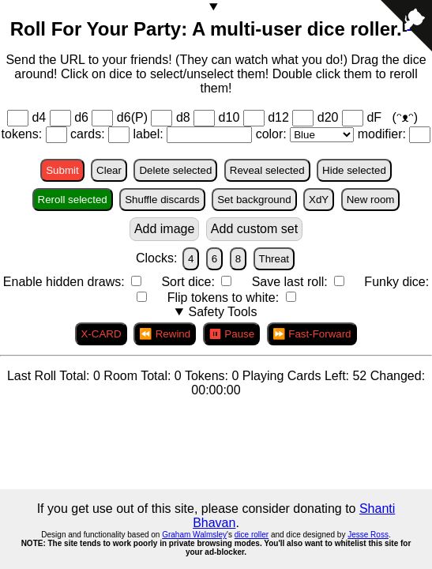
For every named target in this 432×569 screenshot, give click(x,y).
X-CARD (101, 334)
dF (375, 117)
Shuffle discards (162, 199)
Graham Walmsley (194, 534)
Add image (164, 229)
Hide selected (354, 170)
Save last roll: (291, 281)
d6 (81, 117)
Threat (274, 259)
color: (273, 134)
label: (150, 134)
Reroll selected (72, 199)
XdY (319, 199)
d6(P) (132, 117)
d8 (183, 117)
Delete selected (175, 170)
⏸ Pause (231, 334)
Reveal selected (267, 170)
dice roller (252, 534)
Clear (109, 170)
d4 (39, 117)
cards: (89, 134)
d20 (328, 117)
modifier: (384, 134)
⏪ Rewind (164, 334)
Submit (62, 170)
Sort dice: (189, 281)
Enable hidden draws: (65, 281)
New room (371, 199)
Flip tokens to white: (225, 297)
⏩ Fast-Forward (311, 334)
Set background (254, 199)
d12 (278, 117)
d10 (229, 117)
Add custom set (254, 229)
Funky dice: (396, 281)
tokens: (24, 134)
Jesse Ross (368, 534)
